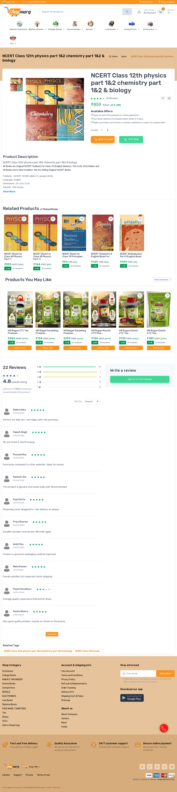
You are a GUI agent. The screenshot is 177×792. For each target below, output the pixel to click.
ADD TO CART (104, 139)
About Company (69, 714)
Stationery (7, 671)
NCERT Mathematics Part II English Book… (131, 255)
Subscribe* (165, 673)
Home (113, 56)
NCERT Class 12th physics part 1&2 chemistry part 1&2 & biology (38, 651)
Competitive (8, 687)
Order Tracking (68, 687)
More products (163, 279)
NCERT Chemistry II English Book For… (101, 255)
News (64, 722)
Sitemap (65, 700)
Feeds (64, 726)
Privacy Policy (68, 679)
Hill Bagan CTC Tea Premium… (18, 332)
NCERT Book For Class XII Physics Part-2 (42, 256)
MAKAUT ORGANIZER (12, 679)
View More (52, 634)
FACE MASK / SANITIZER (14, 708)
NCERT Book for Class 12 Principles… (73, 255)
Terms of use (43, 775)
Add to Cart (19, 348)
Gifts (5, 721)
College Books (9, 675)
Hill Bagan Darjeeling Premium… (47, 332)
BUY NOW (131, 139)
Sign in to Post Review (140, 379)
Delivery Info (67, 691)
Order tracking (166, 2)
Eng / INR (8, 2)
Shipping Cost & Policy (72, 696)
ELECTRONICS (9, 696)
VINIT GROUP (53, 787)
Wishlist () (146, 2)
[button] (132, 698)
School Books (9, 683)
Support (18, 775)
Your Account (68, 671)
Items (124, 56)
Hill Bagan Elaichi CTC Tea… (128, 332)
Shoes (5, 716)
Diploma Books (9, 704)
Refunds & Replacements (74, 683)
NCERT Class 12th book (87, 651)
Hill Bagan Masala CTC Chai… (100, 332)
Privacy (29, 775)
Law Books (7, 700)
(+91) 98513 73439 (37, 2)
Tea (4, 712)
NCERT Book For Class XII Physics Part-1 (13, 256)
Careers (65, 718)
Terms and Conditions (72, 675)
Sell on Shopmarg (11, 725)
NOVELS (6, 691)
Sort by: (78, 401)
